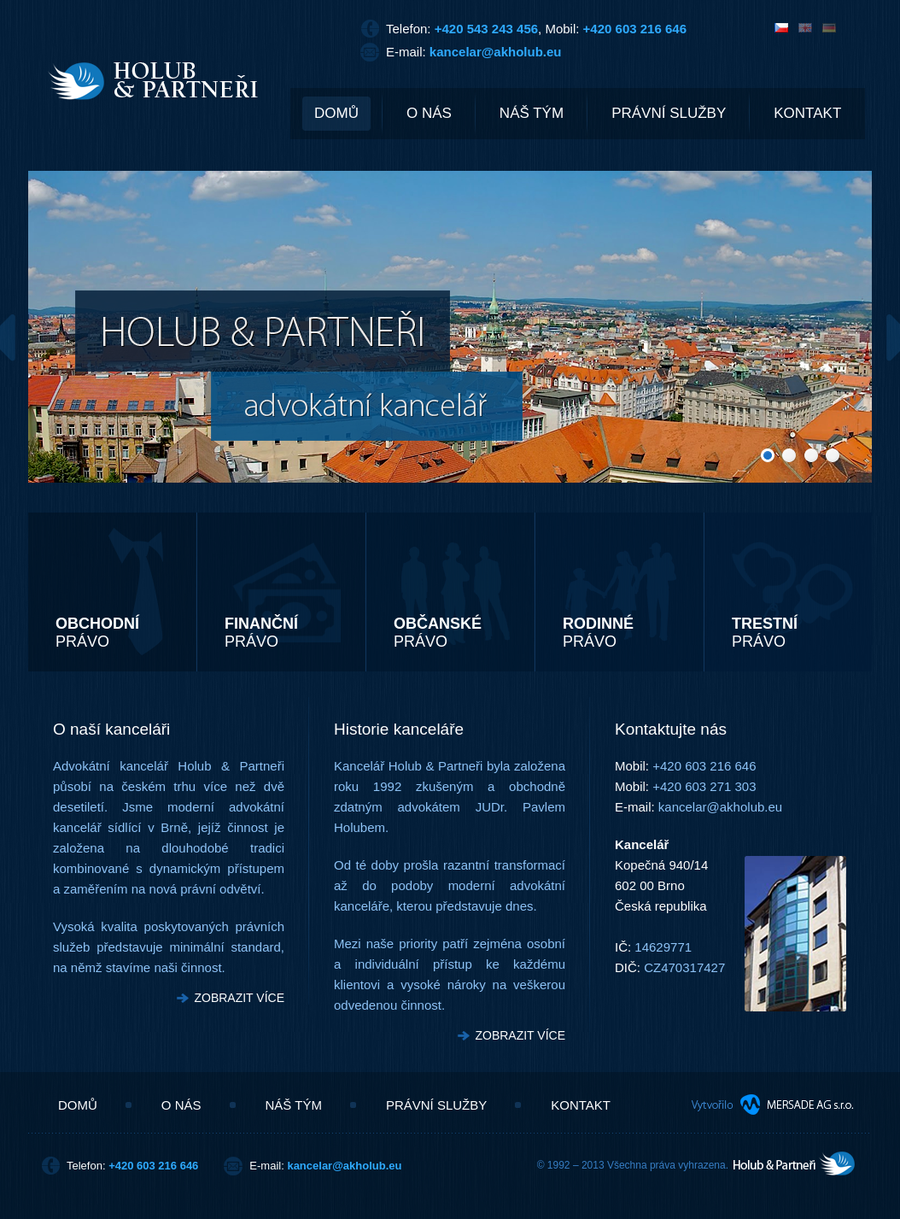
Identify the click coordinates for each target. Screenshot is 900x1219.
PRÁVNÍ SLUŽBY (668, 113)
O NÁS (429, 113)
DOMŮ (336, 113)
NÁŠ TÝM (532, 113)
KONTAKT (807, 113)
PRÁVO (97, 632)
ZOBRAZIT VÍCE (239, 998)
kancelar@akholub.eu (496, 51)
